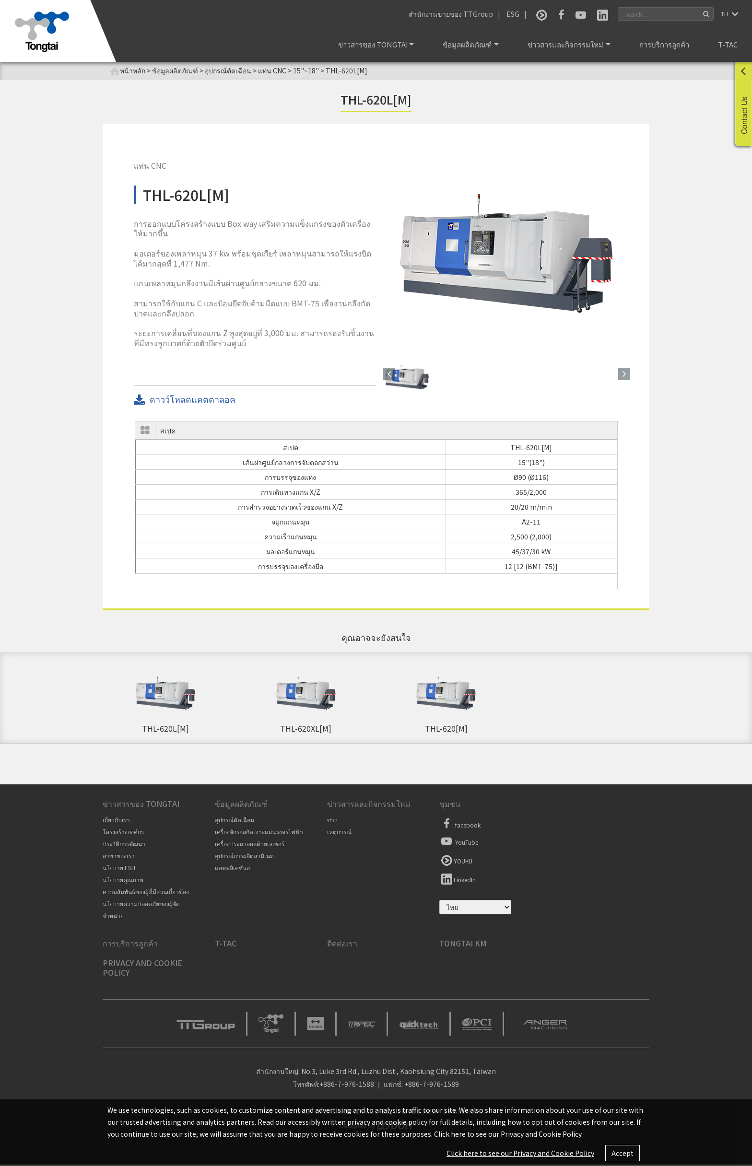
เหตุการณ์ (339, 833)
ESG (512, 14)
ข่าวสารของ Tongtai (376, 44)
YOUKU (455, 861)
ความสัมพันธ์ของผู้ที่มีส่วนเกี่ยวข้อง (146, 893)
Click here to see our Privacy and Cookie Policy (520, 1153)
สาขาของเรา (119, 857)
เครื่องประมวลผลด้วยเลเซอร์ (249, 845)
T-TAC (728, 44)
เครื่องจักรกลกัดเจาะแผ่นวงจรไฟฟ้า (259, 833)
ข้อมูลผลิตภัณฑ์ (471, 44)
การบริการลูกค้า (664, 44)
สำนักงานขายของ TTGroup (451, 14)
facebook (460, 825)
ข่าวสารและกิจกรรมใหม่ (569, 44)
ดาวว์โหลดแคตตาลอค (184, 400)
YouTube (458, 842)
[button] (389, 374)
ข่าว (332, 821)
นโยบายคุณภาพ (123, 881)
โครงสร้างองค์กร (123, 833)
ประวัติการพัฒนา (124, 845)
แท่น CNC (272, 70)
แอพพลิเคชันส (232, 869)
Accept (622, 1153)
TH (725, 14)
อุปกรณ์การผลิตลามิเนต (244, 857)
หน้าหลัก (127, 71)
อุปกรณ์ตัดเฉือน (234, 821)
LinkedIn (457, 879)
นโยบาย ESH (119, 869)
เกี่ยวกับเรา (116, 821)
